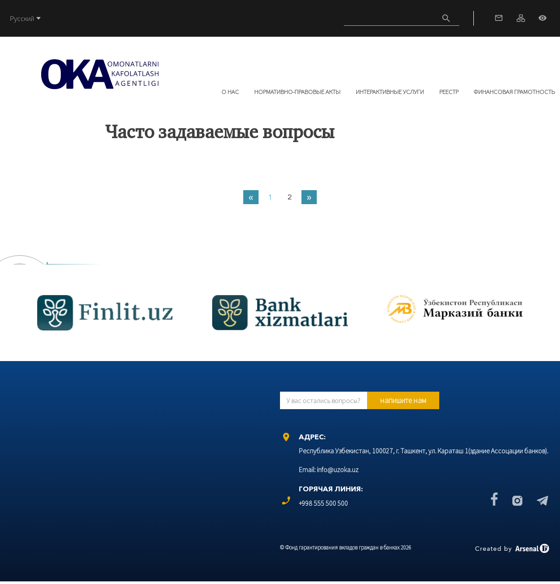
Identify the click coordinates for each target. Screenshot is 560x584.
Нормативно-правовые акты (297, 91)
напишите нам (403, 400)
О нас (230, 91)
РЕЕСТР (448, 91)
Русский (22, 18)
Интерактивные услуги (390, 91)
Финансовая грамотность (514, 91)
